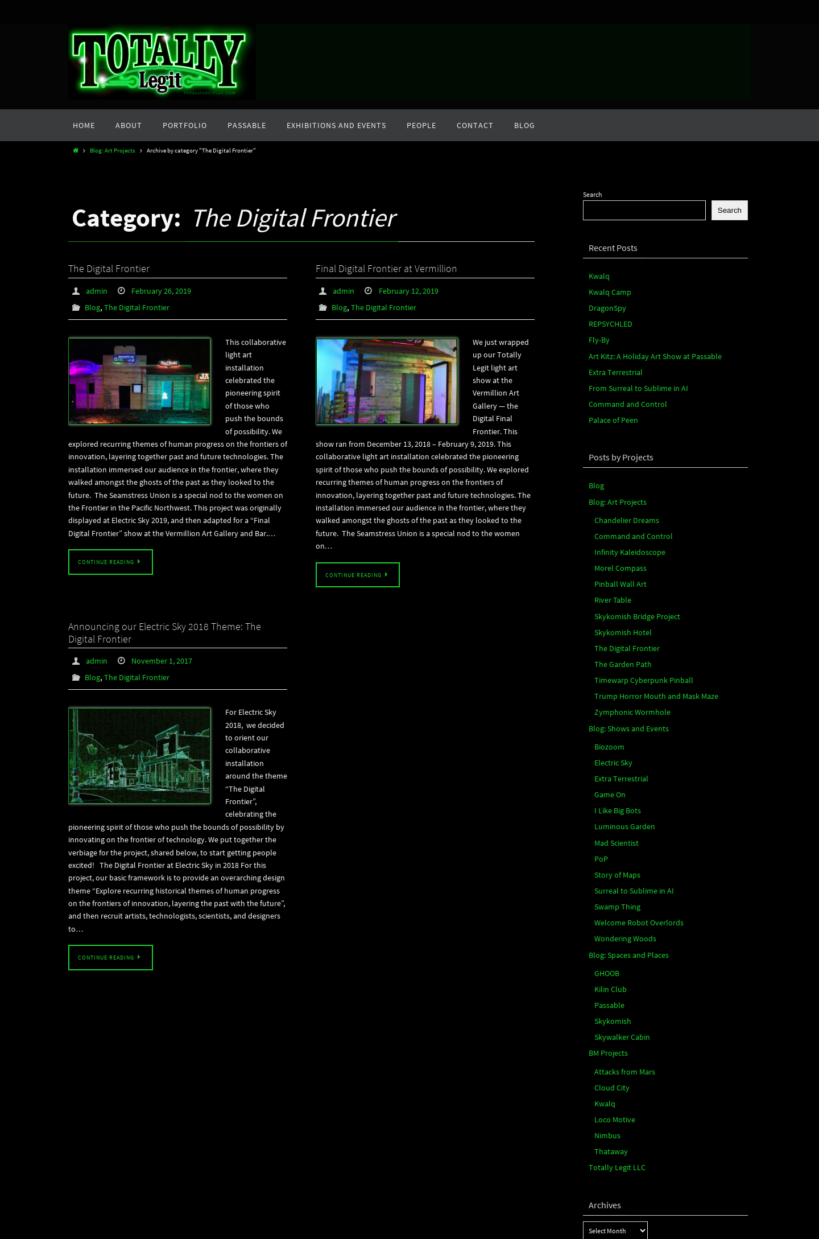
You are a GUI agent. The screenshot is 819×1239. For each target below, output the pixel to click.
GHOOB (605, 905)
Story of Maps (614, 816)
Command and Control (622, 389)
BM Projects (605, 977)
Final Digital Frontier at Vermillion (386, 268)
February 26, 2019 (168, 290)
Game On (607, 745)
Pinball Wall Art (616, 556)
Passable (607, 933)
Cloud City (609, 1007)
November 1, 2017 (168, 659)
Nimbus (605, 1050)
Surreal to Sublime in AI (627, 831)
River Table (610, 570)
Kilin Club (608, 919)
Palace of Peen (610, 404)
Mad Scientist (613, 788)
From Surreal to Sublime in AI (630, 375)
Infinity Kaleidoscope (625, 528)
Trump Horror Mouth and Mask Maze (646, 656)
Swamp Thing (614, 845)
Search (592, 194)
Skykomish (610, 948)
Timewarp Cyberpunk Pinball (636, 642)
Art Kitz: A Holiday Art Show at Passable (645, 347)
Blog (93, 306)
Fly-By (598, 332)
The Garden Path (618, 628)
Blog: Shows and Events (623, 685)
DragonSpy (605, 303)
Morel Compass (616, 542)
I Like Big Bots (614, 759)
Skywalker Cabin (618, 962)
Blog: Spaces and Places (622, 888)
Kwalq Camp (607, 289)
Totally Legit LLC (612, 1079)
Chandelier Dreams (621, 499)
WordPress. (445, 1228)
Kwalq (598, 275)
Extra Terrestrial (611, 361)
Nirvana (407, 1228)
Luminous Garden (620, 773)
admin (98, 290)
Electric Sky (610, 716)
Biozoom (607, 702)
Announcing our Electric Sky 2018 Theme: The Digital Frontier (164, 631)
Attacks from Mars (620, 993)
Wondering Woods (620, 874)
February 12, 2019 (415, 290)
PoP (600, 802)
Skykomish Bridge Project (631, 585)
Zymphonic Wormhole (626, 671)
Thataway (608, 1065)
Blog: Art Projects (112, 150)
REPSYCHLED (607, 318)
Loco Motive (612, 1036)
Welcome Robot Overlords (631, 859)
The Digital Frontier (109, 268)
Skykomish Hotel (618, 599)
